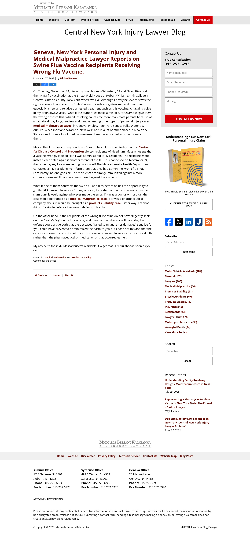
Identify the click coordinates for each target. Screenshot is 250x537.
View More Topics (176, 332)
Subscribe (171, 236)
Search (188, 361)
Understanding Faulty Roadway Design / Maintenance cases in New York (187, 384)
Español (186, 19)
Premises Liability (178, 291)
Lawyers (173, 281)
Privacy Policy (106, 456)
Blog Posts (186, 456)
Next (69, 275)
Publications (146, 19)
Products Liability (81, 257)
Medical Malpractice (55, 257)
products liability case (105, 203)
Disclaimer (88, 456)
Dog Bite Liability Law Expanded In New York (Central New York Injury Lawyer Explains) (187, 422)
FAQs (129, 19)
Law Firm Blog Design (199, 527)
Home (39, 19)
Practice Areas (90, 19)
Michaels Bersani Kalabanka (72, 527)
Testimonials (167, 19)
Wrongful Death (177, 327)
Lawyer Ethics (176, 317)
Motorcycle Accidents (181, 322)
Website (54, 19)
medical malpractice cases (52, 126)
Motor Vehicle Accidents (183, 271)
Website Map (168, 456)
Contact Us (203, 19)
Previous (41, 275)
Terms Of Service (129, 456)
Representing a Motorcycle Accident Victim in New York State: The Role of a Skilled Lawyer (188, 403)
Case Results (112, 19)
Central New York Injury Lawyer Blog (65, 8)
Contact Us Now (189, 119)
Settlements (175, 312)
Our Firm (70, 19)
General (173, 276)
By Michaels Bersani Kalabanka (201, 8)
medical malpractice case (88, 199)
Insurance (174, 307)
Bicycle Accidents (178, 296)
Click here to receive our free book (189, 204)
